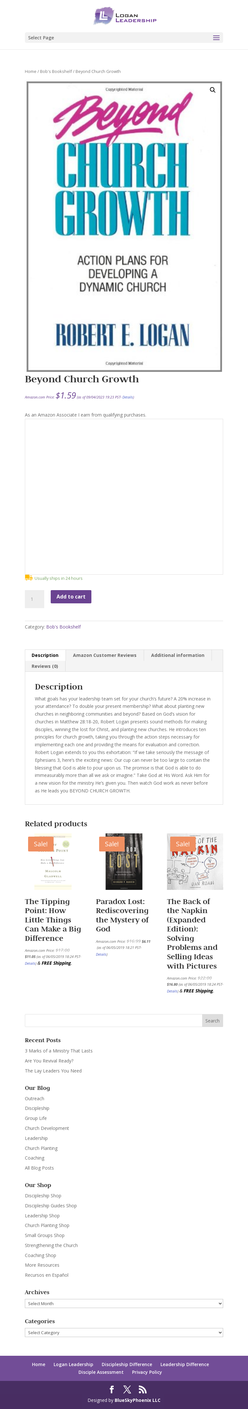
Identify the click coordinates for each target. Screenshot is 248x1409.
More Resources (42, 1265)
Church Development (47, 1128)
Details (127, 397)
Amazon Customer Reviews (105, 655)
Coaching (34, 1158)
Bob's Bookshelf (56, 71)
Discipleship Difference (127, 1364)
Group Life (36, 1118)
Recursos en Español (46, 1275)
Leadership (36, 1138)
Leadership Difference (184, 1364)
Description (45, 655)
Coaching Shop (40, 1255)
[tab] (45, 655)
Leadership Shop (42, 1216)
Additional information (177, 655)
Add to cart (71, 596)
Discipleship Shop (43, 1196)
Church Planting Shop (47, 1225)
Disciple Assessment (101, 1372)
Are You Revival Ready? (49, 1061)
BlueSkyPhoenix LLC (137, 1400)
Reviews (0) (45, 666)
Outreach (34, 1098)
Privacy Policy (147, 1372)
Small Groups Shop (45, 1235)
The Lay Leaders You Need (53, 1071)
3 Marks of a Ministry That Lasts (59, 1051)
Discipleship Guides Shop (51, 1206)
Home (30, 71)
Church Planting (41, 1148)
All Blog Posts (39, 1168)
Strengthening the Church (51, 1245)
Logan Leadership (73, 1364)
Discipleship (37, 1108)
